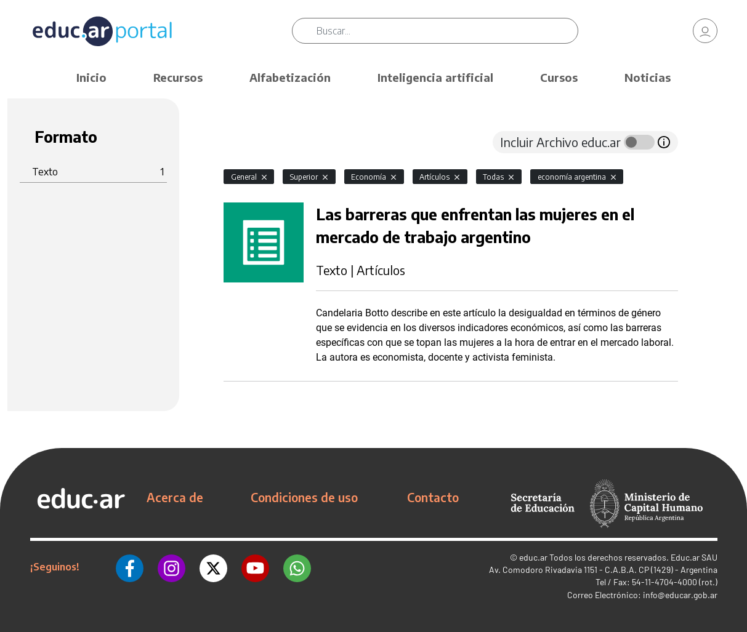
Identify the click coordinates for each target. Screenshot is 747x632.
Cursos (559, 77)
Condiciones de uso (304, 497)
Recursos (178, 77)
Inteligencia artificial (435, 77)
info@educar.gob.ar (680, 595)
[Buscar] (447, 30)
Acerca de (175, 497)
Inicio (91, 77)
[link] (705, 30)
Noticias (647, 77)
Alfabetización (290, 77)
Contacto (433, 497)
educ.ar (533, 557)
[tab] (248, 142)
